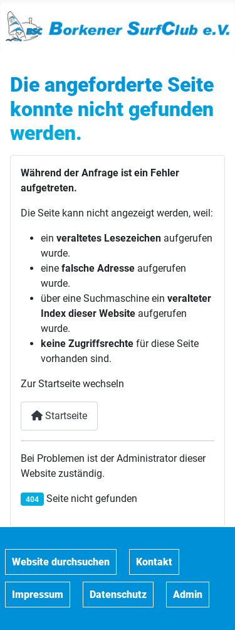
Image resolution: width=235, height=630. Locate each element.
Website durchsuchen (61, 562)
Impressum (37, 595)
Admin (187, 595)
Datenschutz (118, 595)
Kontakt (154, 562)
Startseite (59, 416)
